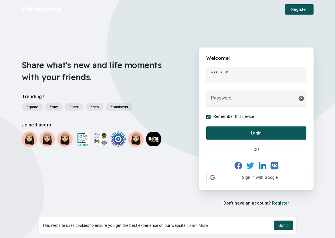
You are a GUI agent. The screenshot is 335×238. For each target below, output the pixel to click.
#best (74, 107)
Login (256, 133)
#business (119, 107)
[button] (256, 177)
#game (32, 107)
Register (299, 9)
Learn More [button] (197, 225)
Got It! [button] (283, 225)
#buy (53, 107)
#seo (94, 107)
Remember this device (233, 116)
